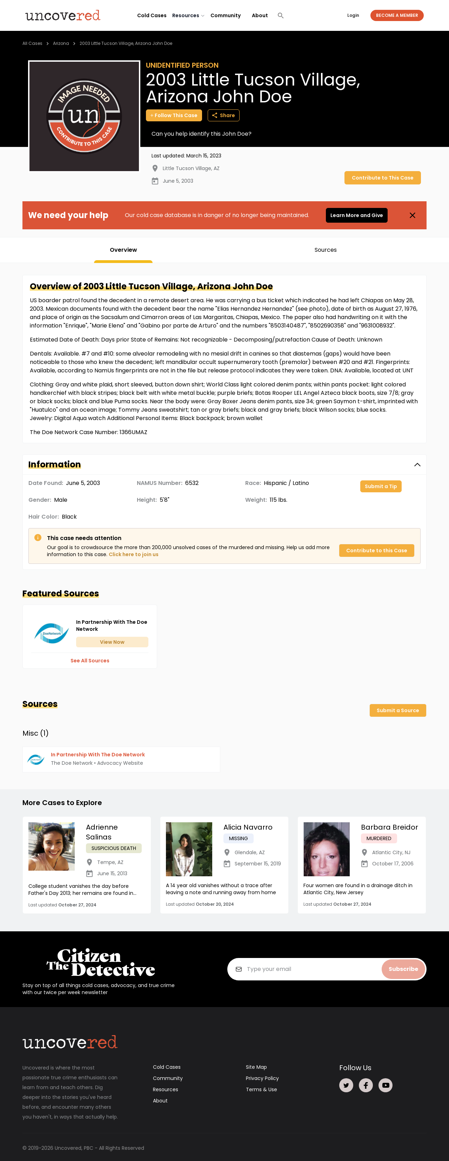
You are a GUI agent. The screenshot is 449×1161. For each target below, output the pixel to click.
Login (353, 15)
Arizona (61, 43)
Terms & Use (261, 1087)
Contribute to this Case (376, 550)
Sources (326, 250)
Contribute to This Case (383, 177)
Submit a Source (398, 710)
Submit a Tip (381, 486)
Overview (123, 250)
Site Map (256, 1065)
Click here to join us (134, 554)
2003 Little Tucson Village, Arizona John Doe (126, 43)
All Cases (32, 43)
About (260, 15)
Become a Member (397, 15)
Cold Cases (152, 15)
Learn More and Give (356, 215)
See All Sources (90, 660)
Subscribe (403, 967)
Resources (165, 1087)
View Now (112, 642)
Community (225, 15)
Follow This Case (173, 115)
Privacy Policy (262, 1076)
